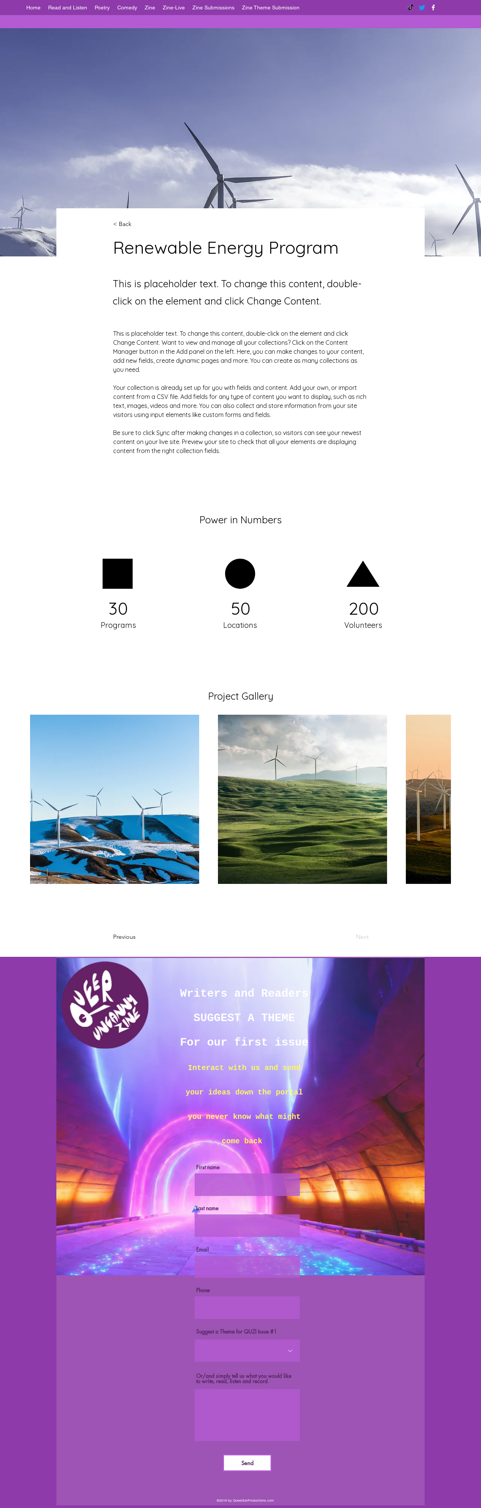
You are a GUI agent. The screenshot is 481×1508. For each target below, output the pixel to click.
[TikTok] (410, 7)
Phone (203, 1290)
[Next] (343, 936)
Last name (207, 1208)
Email (202, 1249)
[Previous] (143, 936)
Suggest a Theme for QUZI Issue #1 (236, 1331)
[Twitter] (422, 7)
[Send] (247, 1463)
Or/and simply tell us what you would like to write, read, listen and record (243, 1378)
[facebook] (433, 7)
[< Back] (138, 224)
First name (207, 1167)
